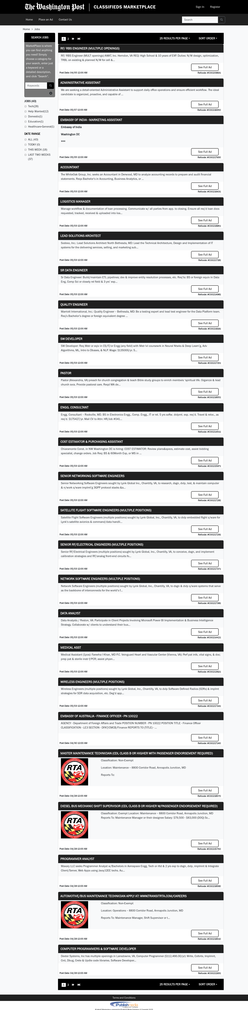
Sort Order (207, 38)
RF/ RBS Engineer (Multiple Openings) (89, 48)
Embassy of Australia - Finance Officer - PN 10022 (99, 716)
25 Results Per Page (174, 38)
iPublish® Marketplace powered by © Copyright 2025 (124, 1004)
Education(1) (35, 121)
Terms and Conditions (124, 997)
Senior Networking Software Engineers (92, 476)
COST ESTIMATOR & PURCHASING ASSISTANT (91, 442)
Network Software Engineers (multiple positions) (100, 579)
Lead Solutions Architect (80, 236)
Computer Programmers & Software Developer (98, 949)
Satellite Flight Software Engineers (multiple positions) (105, 510)
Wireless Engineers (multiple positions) (92, 682)
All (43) (33, 139)
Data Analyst (70, 613)
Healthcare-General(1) (41, 126)
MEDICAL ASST (70, 647)
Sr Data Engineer (74, 270)
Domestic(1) (35, 116)
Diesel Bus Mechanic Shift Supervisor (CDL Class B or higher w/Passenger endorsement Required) (139, 806)
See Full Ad (205, 67)
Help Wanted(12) (38, 111)
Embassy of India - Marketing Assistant (91, 120)
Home (29, 19)
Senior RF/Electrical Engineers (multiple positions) (101, 544)
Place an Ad (46, 19)
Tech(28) (33, 106)
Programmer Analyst (77, 859)
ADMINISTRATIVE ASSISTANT (80, 83)
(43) (30, 101)
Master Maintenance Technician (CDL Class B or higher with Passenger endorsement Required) (136, 753)
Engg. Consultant (74, 407)
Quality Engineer (74, 304)
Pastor (65, 373)
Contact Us (65, 19)
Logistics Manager (75, 201)
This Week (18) (37, 149)
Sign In (200, 7)
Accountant (69, 167)
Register (215, 7)
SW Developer (71, 339)
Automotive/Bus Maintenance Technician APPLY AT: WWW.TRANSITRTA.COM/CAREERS (123, 896)
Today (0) (34, 144)
